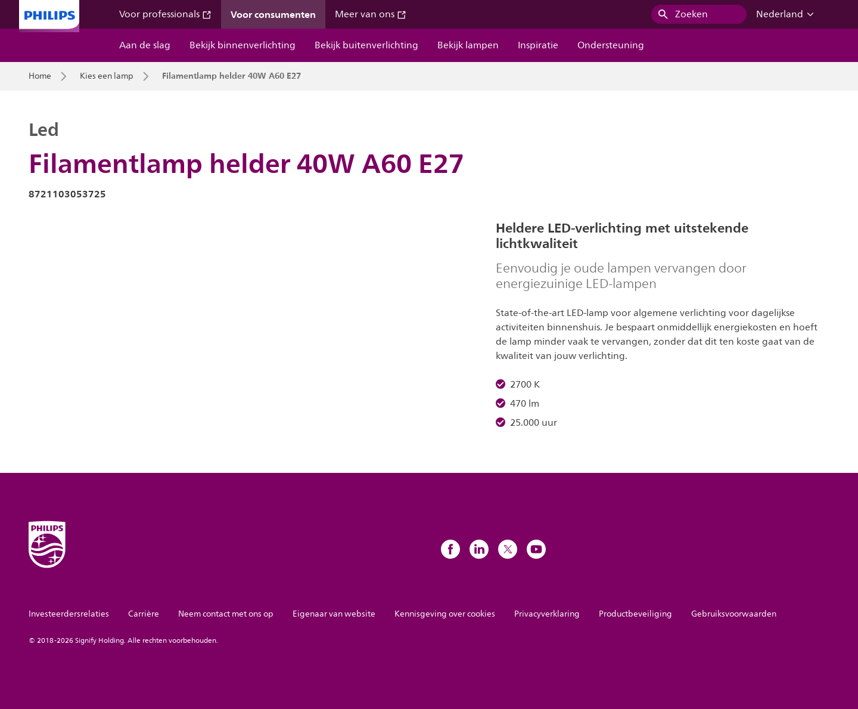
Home (40, 76)
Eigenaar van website (334, 614)
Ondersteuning (610, 45)
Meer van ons (370, 14)
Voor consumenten (273, 14)
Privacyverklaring (547, 614)
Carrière (143, 614)
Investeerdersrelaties (69, 614)
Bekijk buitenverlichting (366, 45)
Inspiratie (538, 45)
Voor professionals (165, 14)
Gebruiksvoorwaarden (733, 614)
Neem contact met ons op (225, 614)
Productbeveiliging (635, 614)
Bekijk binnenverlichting (242, 45)
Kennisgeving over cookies (444, 614)
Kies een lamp (106, 76)
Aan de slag (144, 45)
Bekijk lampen (468, 45)
